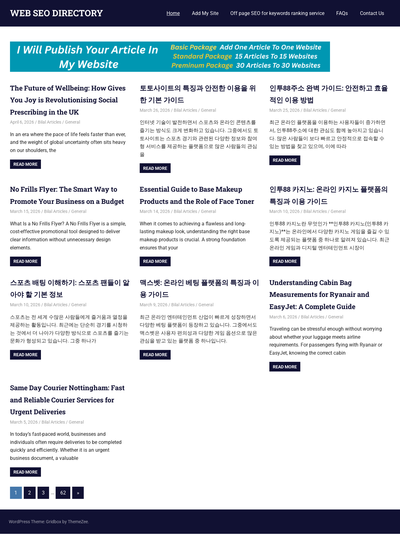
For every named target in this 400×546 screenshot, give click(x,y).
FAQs (342, 13)
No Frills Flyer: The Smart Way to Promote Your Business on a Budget (66, 201)
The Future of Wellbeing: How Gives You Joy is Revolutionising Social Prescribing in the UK (69, 100)
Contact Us (372, 13)
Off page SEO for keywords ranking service (277, 13)
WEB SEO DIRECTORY (56, 13)
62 (63, 505)
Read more (25, 164)
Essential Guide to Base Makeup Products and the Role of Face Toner (197, 201)
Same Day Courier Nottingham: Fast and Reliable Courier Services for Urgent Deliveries (65, 412)
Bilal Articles (49, 122)
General (72, 122)
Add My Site (205, 13)
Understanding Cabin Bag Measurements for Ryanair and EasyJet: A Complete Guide (325, 306)
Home (173, 13)
